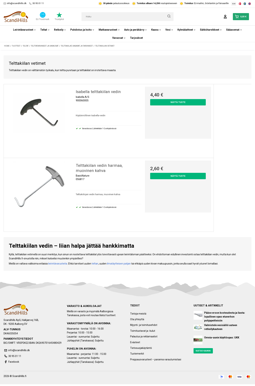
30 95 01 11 (36, 3)
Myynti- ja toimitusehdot (143, 325)
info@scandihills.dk (15, 3)
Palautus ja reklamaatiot (143, 336)
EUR (234, 4)
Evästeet (135, 342)
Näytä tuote (178, 102)
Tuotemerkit (137, 353)
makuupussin (164, 263)
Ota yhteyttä (137, 319)
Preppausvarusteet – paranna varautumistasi (155, 359)
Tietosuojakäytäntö (141, 348)
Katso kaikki (203, 351)
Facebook (11, 361)
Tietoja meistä (138, 313)
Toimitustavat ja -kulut (142, 330)
